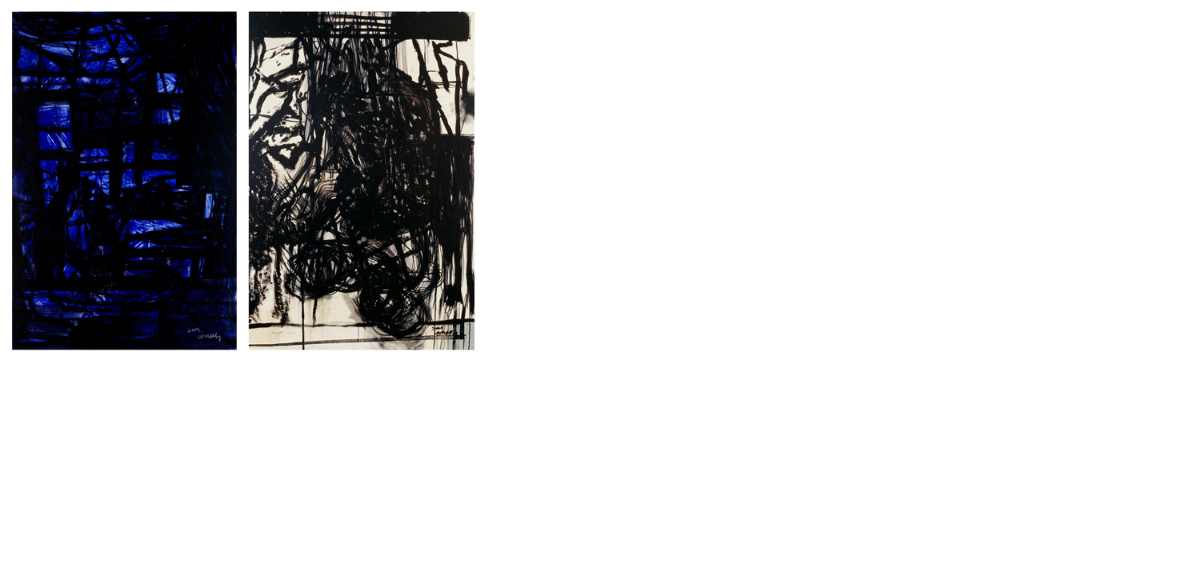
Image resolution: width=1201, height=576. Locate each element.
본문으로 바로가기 (0, 0)
